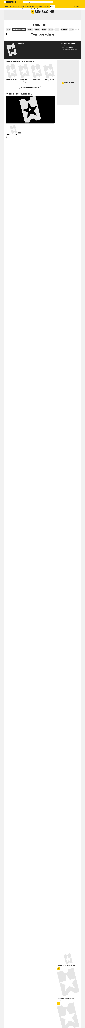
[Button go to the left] (76, 35)
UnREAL (22, 26)
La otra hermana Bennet (65, 1004)
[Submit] (51, 2)
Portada (7, 26)
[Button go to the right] (78, 35)
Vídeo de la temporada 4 (19, 100)
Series (11, 26)
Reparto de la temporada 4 (20, 67)
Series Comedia (17, 26)
